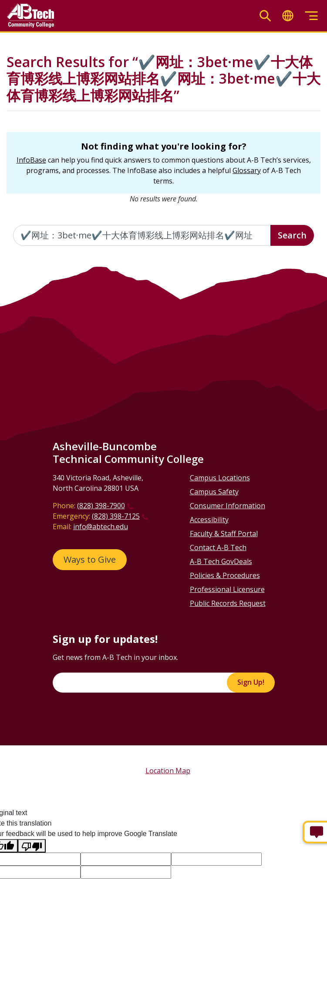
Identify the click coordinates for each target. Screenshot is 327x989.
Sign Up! (250, 682)
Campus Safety (214, 491)
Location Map (167, 770)
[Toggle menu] (311, 16)
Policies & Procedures (225, 575)
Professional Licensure (227, 589)
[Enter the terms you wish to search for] (142, 235)
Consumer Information (227, 505)
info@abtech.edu (100, 526)
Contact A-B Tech (218, 547)
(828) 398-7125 (116, 516)
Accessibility (209, 519)
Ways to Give (90, 559)
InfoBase (31, 160)
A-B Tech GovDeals (221, 561)
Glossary (247, 170)
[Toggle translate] (287, 16)
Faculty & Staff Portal (224, 533)
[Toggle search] (265, 16)
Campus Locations (220, 478)
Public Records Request (228, 603)
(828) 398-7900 (101, 505)
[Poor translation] (32, 846)
